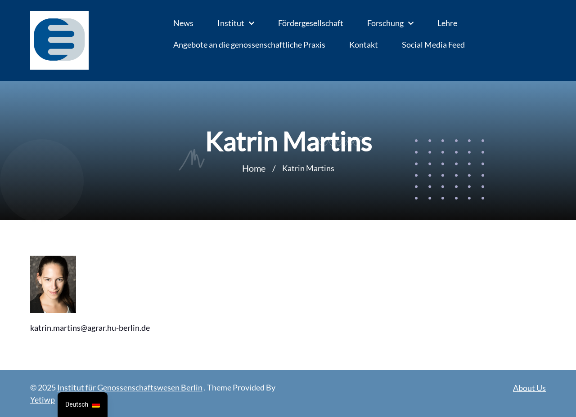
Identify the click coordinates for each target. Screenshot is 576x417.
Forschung (385, 23)
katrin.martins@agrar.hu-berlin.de (90, 328)
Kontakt (363, 44)
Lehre (447, 23)
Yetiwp (42, 399)
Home (254, 168)
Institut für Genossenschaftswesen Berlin (129, 387)
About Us (529, 388)
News (183, 23)
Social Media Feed (433, 44)
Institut (230, 23)
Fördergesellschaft (310, 23)
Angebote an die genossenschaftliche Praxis (249, 44)
